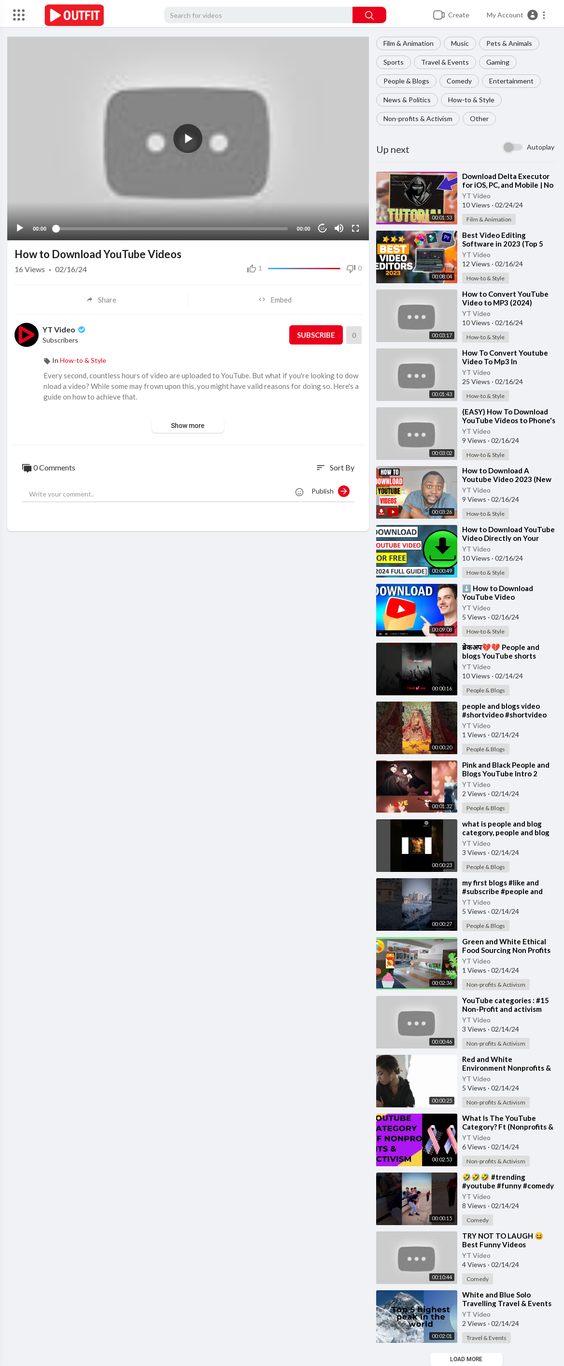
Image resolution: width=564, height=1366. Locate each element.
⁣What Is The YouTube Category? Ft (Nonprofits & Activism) (507, 1127)
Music (460, 43)
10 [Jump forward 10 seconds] (322, 228)
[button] (516, 15)
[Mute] (339, 228)
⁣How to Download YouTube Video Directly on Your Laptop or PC (508, 538)
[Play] (20, 228)
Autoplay (540, 147)
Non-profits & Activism (417, 118)
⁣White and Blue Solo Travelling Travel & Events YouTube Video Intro (506, 1303)
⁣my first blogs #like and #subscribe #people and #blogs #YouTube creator (505, 891)
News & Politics (407, 100)
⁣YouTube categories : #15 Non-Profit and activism (505, 1004)
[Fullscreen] (355, 228)
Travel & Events (445, 62)
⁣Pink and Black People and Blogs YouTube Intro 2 (506, 769)
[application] (188, 138)
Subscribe (316, 334)
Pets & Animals (509, 43)
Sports (393, 62)
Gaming (497, 62)
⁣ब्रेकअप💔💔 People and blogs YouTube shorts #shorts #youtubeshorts (503, 656)
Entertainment (511, 81)
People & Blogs (406, 81)
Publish (330, 491)
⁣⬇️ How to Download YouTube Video (497, 592)
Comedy (459, 81)
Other (479, 118)
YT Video (476, 196)
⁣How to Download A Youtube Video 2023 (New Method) (506, 479)
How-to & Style (471, 100)
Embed (275, 299)
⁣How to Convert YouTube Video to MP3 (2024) (505, 298)
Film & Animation (408, 43)
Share (101, 299)
